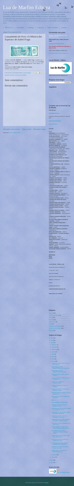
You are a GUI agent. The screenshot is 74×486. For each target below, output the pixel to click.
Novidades (20, 27)
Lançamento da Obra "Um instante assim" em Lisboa (60, 447)
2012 (52, 460)
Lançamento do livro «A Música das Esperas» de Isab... (60, 389)
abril (53, 359)
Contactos (40, 27)
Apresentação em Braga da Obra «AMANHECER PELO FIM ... (60, 443)
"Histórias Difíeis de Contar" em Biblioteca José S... (59, 405)
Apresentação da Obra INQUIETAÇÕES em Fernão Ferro (61, 367)
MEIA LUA (9, 27)
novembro (54, 347)
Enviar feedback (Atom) (15, 132)
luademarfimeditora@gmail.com (56, 43)
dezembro (54, 344)
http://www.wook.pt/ (54, 113)
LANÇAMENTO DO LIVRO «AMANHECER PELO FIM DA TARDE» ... (60, 432)
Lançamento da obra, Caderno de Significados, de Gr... (60, 440)
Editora (50, 317)
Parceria (51, 330)
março (53, 361)
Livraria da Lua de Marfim (55, 326)
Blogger (47, 482)
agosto (53, 351)
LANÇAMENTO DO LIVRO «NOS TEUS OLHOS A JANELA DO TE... (61, 427)
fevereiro (54, 454)
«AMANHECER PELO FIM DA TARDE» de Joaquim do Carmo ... (61, 409)
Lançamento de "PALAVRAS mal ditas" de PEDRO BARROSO (61, 413)
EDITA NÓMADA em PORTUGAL (60, 402)
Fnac (50, 324)
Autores (51, 313)
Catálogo (30, 27)
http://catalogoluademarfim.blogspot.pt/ (58, 53)
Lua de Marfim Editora (26, 7)
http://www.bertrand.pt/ (55, 121)
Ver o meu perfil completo (63, 472)
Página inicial (26, 129)
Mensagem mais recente (11, 129)
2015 (52, 338)
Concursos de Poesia (54, 315)
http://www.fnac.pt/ (53, 124)
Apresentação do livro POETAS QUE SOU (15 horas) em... (61, 436)
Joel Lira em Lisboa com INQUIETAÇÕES (58, 382)
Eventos (12, 75)
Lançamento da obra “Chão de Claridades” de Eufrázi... (59, 416)
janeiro (53, 457)
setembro (54, 349)
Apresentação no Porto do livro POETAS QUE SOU (59, 451)
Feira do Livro (52, 321)
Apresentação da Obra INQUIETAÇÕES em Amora (59, 371)
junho (53, 356)
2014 (52, 340)
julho (53, 354)
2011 (52, 462)
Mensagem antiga (39, 129)
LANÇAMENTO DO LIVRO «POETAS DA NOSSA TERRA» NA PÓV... (61, 420)
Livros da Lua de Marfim (20, 75)
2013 (52, 342)
